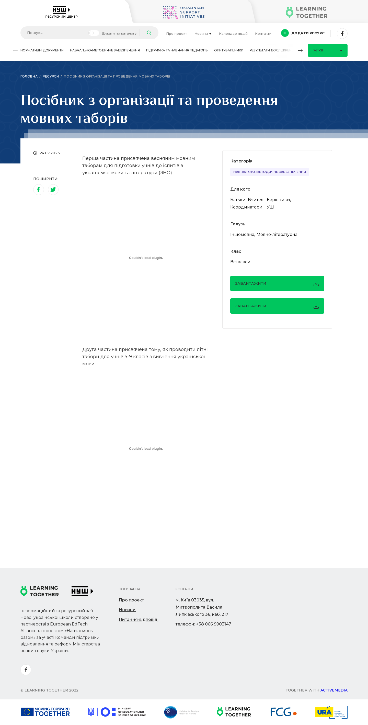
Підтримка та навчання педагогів (177, 50)
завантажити (277, 283)
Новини (203, 33)
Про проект (176, 33)
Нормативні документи (42, 50)
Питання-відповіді (138, 619)
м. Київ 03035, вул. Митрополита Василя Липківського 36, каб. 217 (202, 607)
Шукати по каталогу (119, 33)
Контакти (263, 33)
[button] (15, 50)
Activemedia (334, 690)
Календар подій (233, 33)
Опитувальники (228, 50)
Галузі (327, 50)
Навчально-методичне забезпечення (105, 50)
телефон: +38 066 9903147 (203, 624)
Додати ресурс (303, 33)
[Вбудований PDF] (146, 257)
